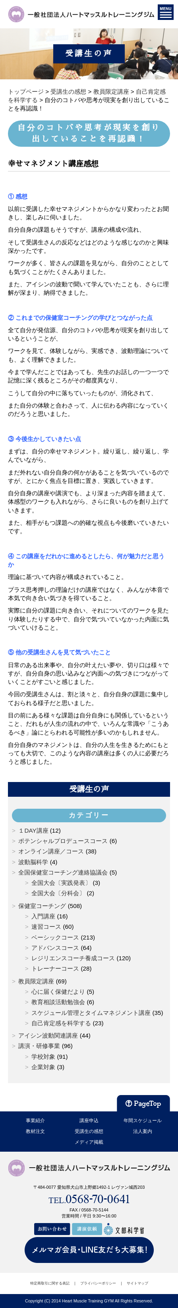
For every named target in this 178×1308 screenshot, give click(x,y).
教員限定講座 (36, 981)
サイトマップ (137, 1283)
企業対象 (43, 1067)
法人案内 (142, 1131)
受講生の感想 (89, 1131)
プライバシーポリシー (98, 1283)
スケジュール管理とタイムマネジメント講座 (91, 1012)
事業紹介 (35, 1120)
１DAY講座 (33, 830)
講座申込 (89, 1120)
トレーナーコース (55, 968)
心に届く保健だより (58, 991)
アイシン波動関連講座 (48, 1035)
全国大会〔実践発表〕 (61, 882)
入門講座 (43, 916)
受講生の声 (89, 789)
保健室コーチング (42, 905)
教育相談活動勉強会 (58, 1002)
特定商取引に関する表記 (50, 1283)
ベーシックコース (55, 937)
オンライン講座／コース (51, 851)
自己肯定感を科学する (61, 1023)
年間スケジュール (143, 1120)
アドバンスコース (55, 947)
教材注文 (35, 1131)
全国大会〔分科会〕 (58, 893)
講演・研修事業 (39, 1045)
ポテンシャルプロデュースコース (63, 840)
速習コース (46, 926)
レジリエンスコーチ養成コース (73, 958)
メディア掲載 (89, 1142)
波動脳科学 (33, 862)
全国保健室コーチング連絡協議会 (63, 872)
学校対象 (43, 1056)
